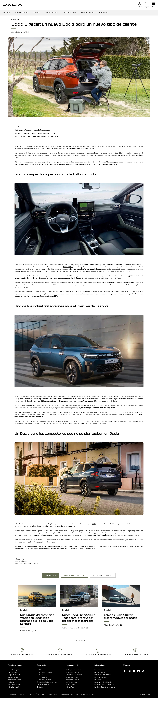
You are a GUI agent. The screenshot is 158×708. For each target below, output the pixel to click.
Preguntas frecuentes (14, 675)
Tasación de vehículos (72, 680)
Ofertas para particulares (73, 670)
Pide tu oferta (70, 687)
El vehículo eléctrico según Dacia (47, 682)
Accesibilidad (74, 694)
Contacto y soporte (14, 670)
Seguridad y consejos (87, 13)
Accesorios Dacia (99, 672)
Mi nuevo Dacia (70, 685)
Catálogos (40, 687)
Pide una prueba (99, 670)
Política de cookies (53, 694)
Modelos (39, 670)
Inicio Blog (6, 13)
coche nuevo (60, 153)
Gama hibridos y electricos (74, 575)
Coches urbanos (42, 677)
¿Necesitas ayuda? (13, 687)
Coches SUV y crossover (44, 680)
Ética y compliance (41, 694)
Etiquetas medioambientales (103, 682)
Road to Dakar (103, 13)
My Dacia (11, 682)
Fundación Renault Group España (104, 687)
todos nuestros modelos (102, 575)
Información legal (13, 694)
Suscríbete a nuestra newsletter (104, 685)
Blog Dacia (97, 680)
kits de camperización (85, 539)
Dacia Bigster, (68, 267)
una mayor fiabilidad (131, 294)
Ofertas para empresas (72, 672)
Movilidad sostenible (21, 13)
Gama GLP (40, 675)
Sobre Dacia (36, 13)
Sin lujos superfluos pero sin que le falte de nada (32, 130)
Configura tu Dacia (71, 682)
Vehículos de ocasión (72, 677)
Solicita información (14, 685)
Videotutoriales (13, 677)
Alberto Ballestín (21, 561)
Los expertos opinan (70, 13)
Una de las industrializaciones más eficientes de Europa (35, 133)
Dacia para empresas (100, 677)
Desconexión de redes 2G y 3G (88, 694)
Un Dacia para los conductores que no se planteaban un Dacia (37, 136)
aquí (94, 524)
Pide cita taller (12, 672)
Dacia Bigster (19, 146)
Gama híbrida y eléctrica (44, 672)
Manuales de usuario (14, 680)
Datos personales (23, 694)
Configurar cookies (64, 694)
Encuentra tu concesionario (102, 675)
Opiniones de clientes (43, 685)
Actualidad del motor (51, 13)
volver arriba (79, 641)
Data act (32, 694)
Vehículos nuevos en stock (74, 675)
